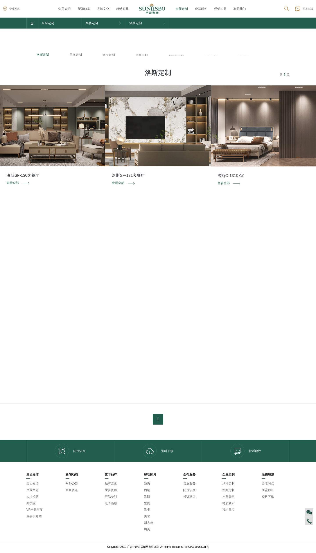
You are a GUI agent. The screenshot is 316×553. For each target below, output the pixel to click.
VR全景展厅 (34, 509)
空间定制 (228, 490)
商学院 (31, 503)
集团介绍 (64, 8)
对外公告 (72, 483)
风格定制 (228, 483)
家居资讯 (72, 490)
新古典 (148, 522)
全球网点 (11, 9)
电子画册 (111, 503)
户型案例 (228, 496)
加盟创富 (268, 490)
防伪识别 (70, 451)
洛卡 (147, 509)
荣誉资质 (111, 490)
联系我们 (239, 8)
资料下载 (158, 451)
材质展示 (228, 503)
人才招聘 (32, 496)
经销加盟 (220, 8)
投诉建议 (245, 451)
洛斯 (147, 496)
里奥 (147, 503)
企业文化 (32, 490)
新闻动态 (84, 8)
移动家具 (122, 8)
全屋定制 (182, 8)
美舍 (147, 516)
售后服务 (189, 483)
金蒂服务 (201, 8)
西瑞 (147, 490)
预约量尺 (228, 509)
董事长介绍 (34, 516)
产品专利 (111, 496)
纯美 (147, 529)
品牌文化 (103, 8)
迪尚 (147, 483)
